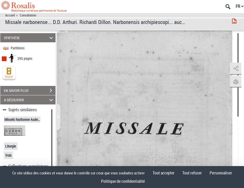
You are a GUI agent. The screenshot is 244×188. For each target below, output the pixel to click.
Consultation (28, 15)
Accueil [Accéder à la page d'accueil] (10, 15)
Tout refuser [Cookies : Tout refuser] (192, 173)
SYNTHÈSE (29, 37)
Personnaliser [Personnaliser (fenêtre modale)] (221, 173)
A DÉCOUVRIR (29, 99)
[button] (234, 68)
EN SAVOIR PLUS (29, 90)
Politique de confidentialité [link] (123, 181)
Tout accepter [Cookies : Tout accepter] (163, 173)
